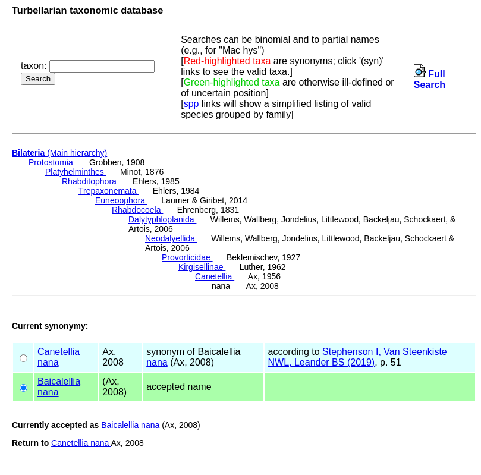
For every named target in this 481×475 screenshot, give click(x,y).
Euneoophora (121, 200)
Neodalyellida (171, 238)
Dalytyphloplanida (162, 219)
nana (48, 362)
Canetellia (214, 276)
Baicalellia (58, 381)
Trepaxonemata (108, 191)
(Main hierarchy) (59, 153)
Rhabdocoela (137, 210)
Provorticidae (187, 257)
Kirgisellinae (201, 267)
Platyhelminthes (75, 172)
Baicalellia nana (130, 425)
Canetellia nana (81, 443)
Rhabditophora (90, 181)
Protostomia (52, 162)
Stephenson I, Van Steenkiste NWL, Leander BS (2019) (357, 357)
